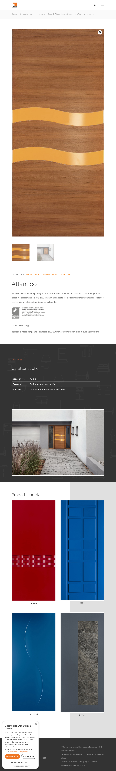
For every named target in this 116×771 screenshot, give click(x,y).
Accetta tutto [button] (12, 756)
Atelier (66, 274)
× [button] (36, 724)
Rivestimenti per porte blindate (36, 14)
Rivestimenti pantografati (68, 14)
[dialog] (20, 745)
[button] (100, 32)
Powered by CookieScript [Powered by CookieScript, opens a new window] (21, 766)
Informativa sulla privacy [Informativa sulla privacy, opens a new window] (19, 752)
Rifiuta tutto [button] (28, 756)
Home (14, 14)
